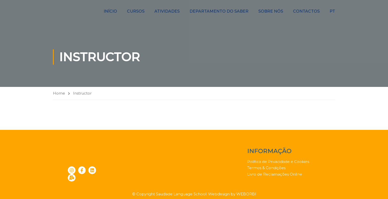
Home (59, 93)
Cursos (136, 11)
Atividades (167, 11)
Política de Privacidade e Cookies (278, 161)
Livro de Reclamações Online (274, 174)
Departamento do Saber (219, 11)
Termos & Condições (266, 167)
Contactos (306, 11)
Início (110, 11)
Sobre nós (270, 11)
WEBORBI (246, 194)
